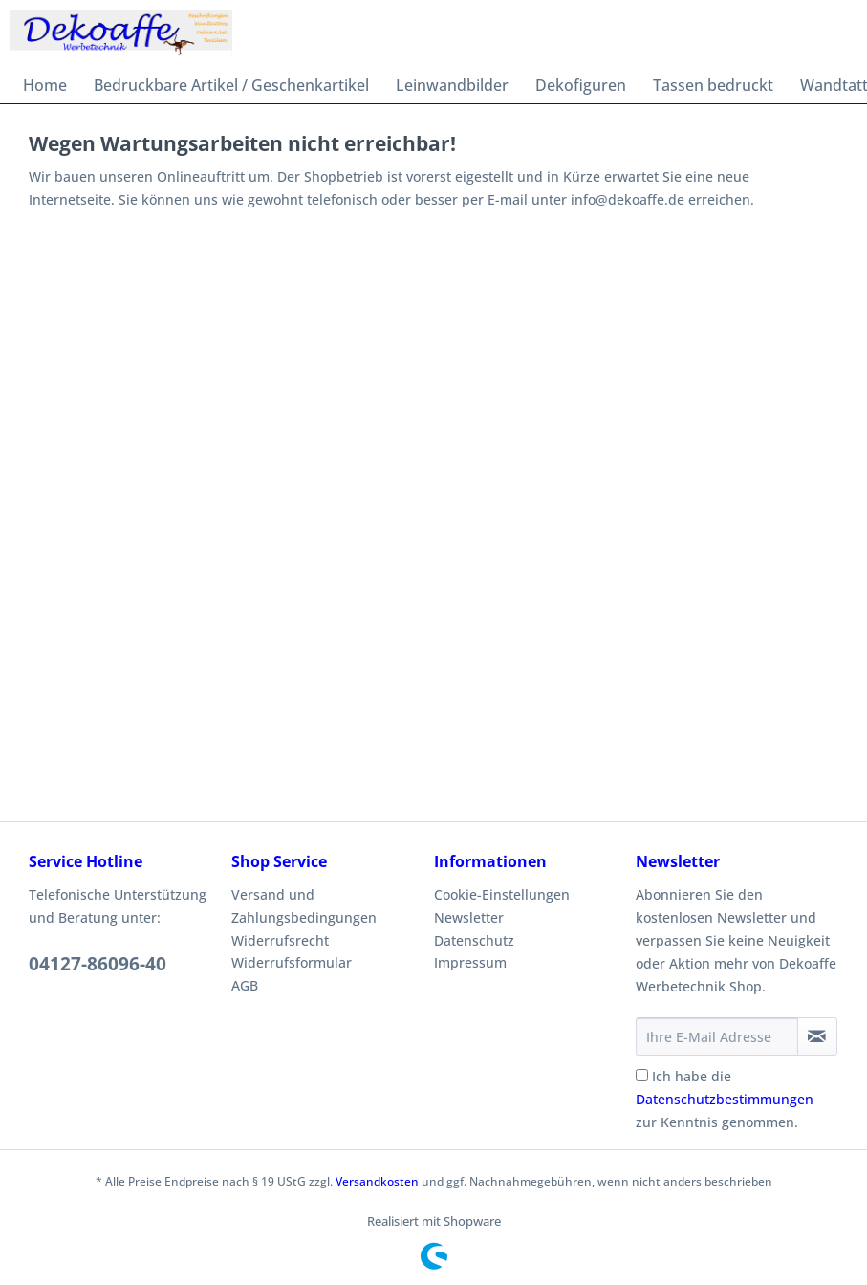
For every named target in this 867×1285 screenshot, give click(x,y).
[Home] (45, 85)
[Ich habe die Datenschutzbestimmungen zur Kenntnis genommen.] (642, 1075)
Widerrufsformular (291, 962)
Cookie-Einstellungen (502, 894)
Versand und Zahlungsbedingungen (304, 905)
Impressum (470, 962)
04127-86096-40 (97, 963)
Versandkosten (377, 1181)
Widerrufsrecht (280, 940)
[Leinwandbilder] (452, 85)
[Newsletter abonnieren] (817, 1036)
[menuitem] (45, 85)
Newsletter (469, 917)
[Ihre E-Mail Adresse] (716, 1036)
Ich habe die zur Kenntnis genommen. (724, 1099)
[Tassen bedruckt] (713, 85)
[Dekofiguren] (580, 85)
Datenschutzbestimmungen (724, 1099)
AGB (244, 985)
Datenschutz (474, 940)
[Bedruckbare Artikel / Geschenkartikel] (231, 85)
